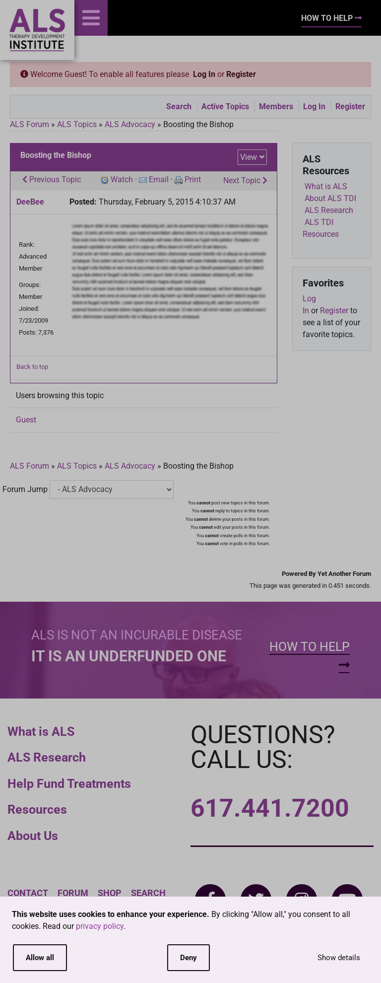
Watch (122, 179)
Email (159, 179)
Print (193, 179)
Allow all (40, 957)
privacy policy (100, 926)
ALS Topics (77, 124)
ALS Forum (30, 124)
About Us (32, 836)
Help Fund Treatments (69, 783)
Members (276, 106)
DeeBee (30, 202)
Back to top (32, 366)
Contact (27, 893)
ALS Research (46, 757)
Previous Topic (51, 179)
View (248, 157)
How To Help (331, 18)
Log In (204, 74)
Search (178, 106)
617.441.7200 (269, 808)
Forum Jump (25, 489)
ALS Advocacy (130, 124)
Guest (26, 419)
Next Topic (245, 180)
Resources (37, 809)
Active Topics (225, 106)
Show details (339, 957)
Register (241, 74)
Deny (188, 957)
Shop (110, 893)
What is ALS (40, 731)
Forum (73, 893)
